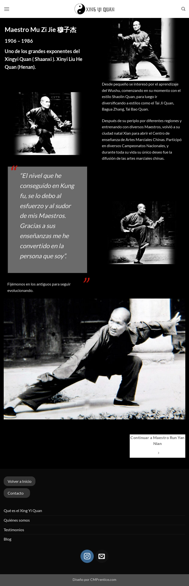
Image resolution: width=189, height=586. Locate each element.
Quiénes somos (17, 520)
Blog (7, 539)
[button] (7, 9)
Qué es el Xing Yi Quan (23, 510)
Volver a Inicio (20, 481)
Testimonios (14, 529)
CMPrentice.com (103, 579)
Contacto (16, 493)
